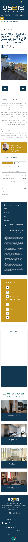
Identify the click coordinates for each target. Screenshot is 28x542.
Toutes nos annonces (16, 509)
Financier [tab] (21, 167)
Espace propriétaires (14, 530)
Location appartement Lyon (11, 22)
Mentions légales (11, 507)
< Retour (6, 29)
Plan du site (4, 507)
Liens (24, 507)
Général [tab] (7, 163)
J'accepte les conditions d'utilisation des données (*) (15, 225)
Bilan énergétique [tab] (14, 171)
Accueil (3, 21)
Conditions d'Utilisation (17, 269)
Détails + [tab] (20, 163)
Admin (9, 509)
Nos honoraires (19, 507)
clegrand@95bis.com (16, 151)
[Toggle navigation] (2, 18)
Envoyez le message (17, 230)
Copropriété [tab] (8, 167)
